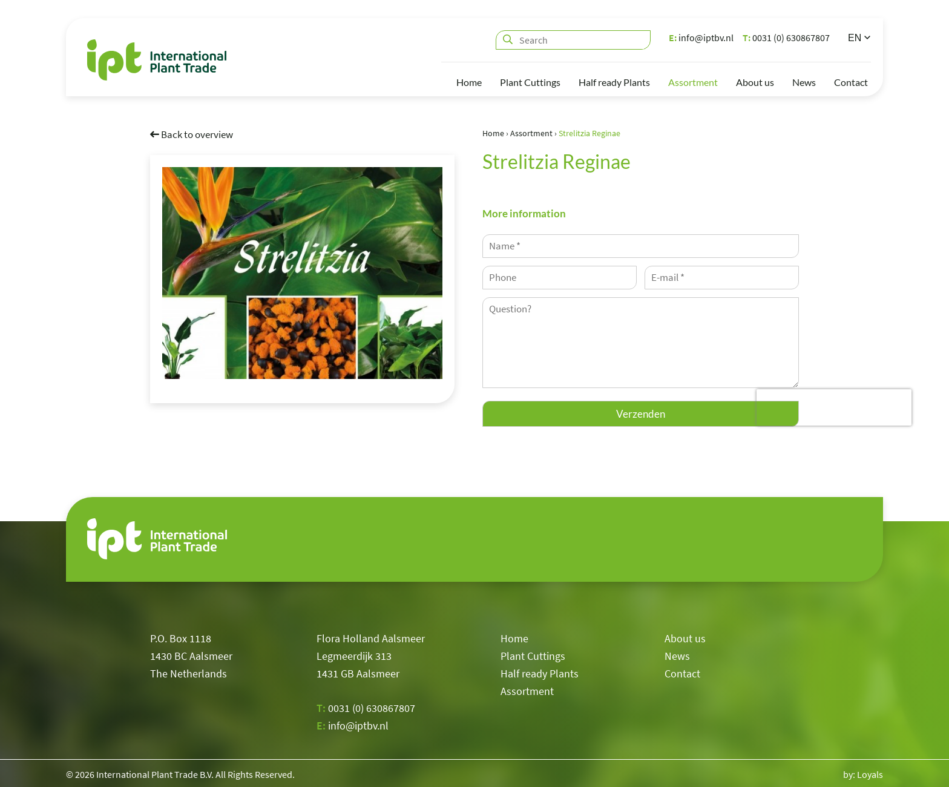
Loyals (870, 772)
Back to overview (191, 133)
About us (755, 82)
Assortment (693, 82)
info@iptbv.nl (701, 37)
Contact (851, 82)
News (804, 82)
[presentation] (834, 407)
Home (469, 82)
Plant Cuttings (530, 82)
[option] (302, 272)
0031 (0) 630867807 (786, 37)
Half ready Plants (614, 82)
